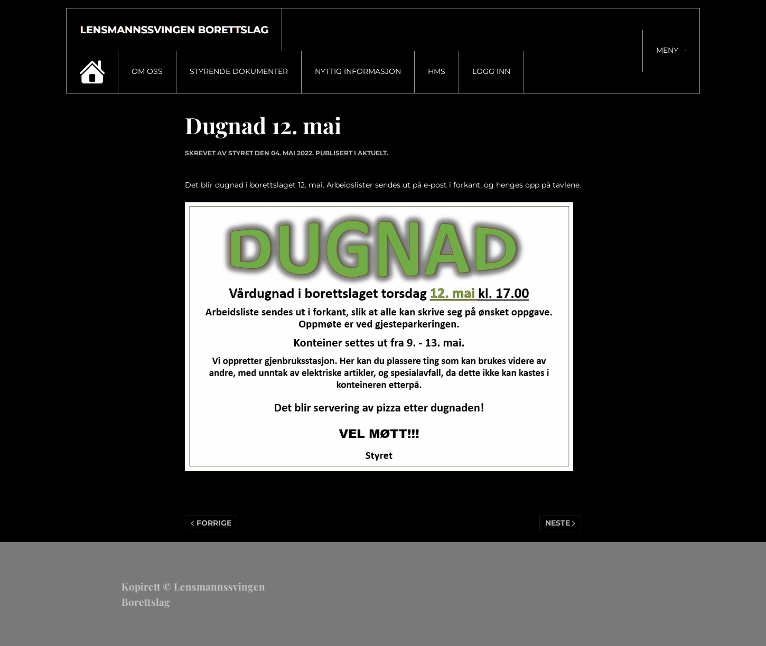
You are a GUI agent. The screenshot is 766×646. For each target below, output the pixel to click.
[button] (670, 51)
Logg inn (491, 71)
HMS (436, 71)
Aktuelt (372, 153)
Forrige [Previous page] (211, 523)
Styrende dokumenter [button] (239, 71)
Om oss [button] (147, 71)
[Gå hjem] (174, 29)
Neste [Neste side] (560, 523)
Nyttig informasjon (358, 71)
